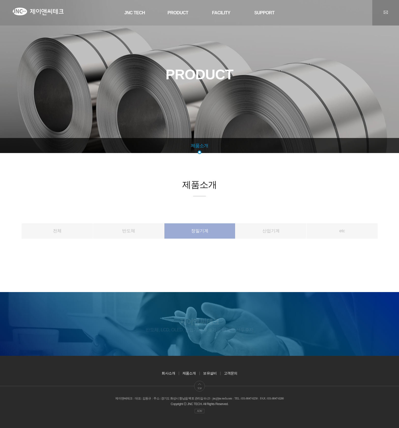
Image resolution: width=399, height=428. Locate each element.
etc (342, 240)
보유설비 (210, 373)
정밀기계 (199, 240)
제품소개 (199, 145)
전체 (57, 240)
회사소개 (168, 373)
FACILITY (221, 12)
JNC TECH (134, 12)
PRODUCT (177, 12)
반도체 (128, 240)
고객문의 (230, 373)
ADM (199, 411)
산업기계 (270, 240)
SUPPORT (264, 12)
